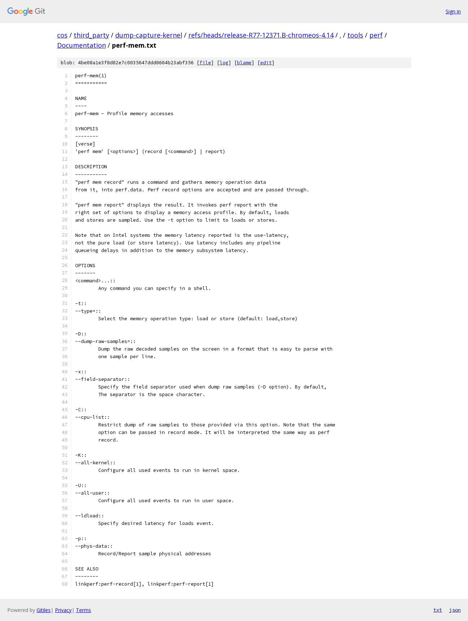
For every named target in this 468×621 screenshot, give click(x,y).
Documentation (81, 45)
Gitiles (44, 610)
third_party (91, 35)
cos (62, 35)
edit (266, 63)
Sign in (453, 11)
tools (355, 35)
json (455, 610)
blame (244, 63)
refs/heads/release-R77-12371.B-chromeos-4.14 (261, 35)
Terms (83, 610)
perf (376, 35)
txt (437, 610)
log (224, 63)
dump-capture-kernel (148, 35)
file (205, 63)
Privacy (63, 610)
